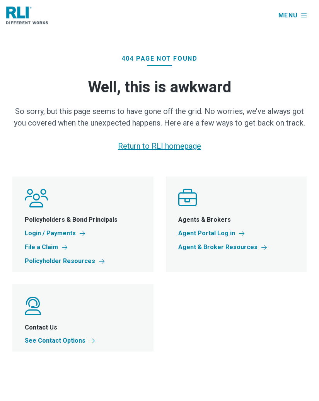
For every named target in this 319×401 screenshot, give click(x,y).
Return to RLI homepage (159, 146)
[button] (292, 15)
